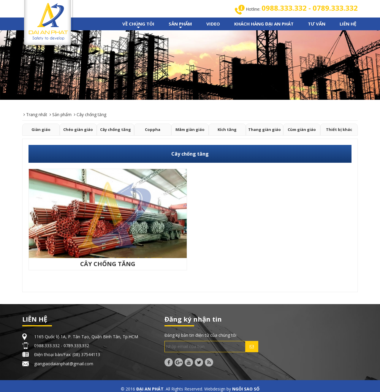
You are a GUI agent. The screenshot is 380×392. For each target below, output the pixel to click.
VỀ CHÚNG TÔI (138, 25)
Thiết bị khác (339, 129)
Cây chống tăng (115, 129)
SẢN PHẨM (180, 25)
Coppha (152, 129)
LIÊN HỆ (348, 24)
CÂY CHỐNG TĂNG (107, 264)
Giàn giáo (40, 129)
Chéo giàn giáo (78, 129)
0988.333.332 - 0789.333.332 (310, 8)
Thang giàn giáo (264, 129)
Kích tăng (227, 129)
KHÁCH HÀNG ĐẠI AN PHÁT (264, 24)
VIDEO (213, 24)
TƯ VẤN (316, 24)
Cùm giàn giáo (302, 129)
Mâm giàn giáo (190, 129)
